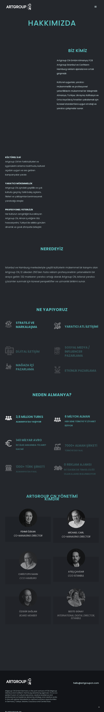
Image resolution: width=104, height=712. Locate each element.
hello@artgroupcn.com (86, 683)
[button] (95, 7)
